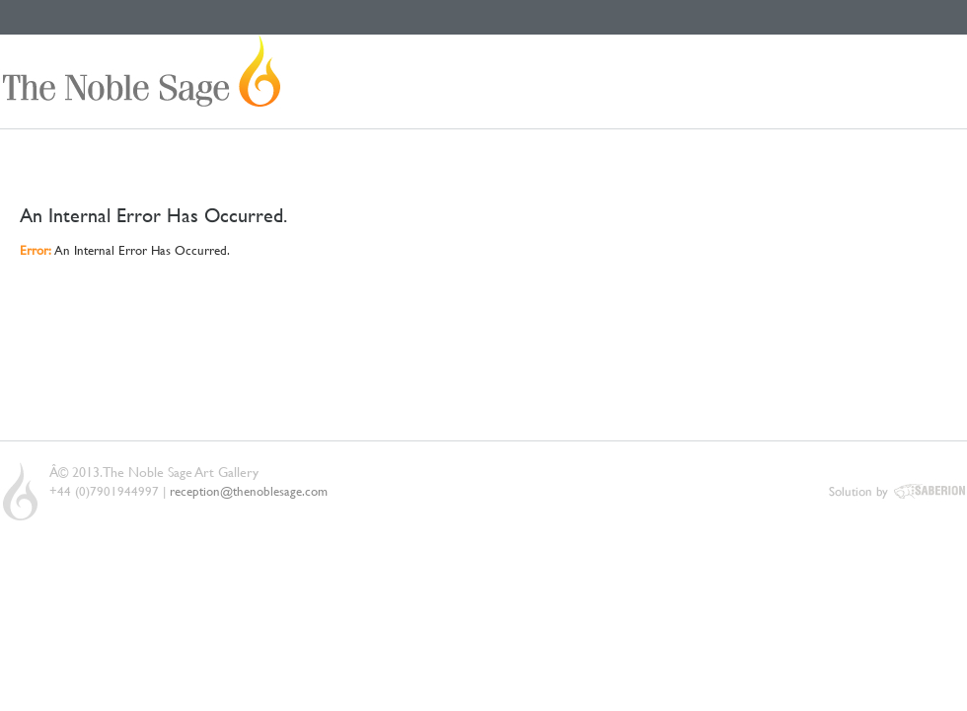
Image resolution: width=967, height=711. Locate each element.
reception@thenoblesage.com (249, 491)
